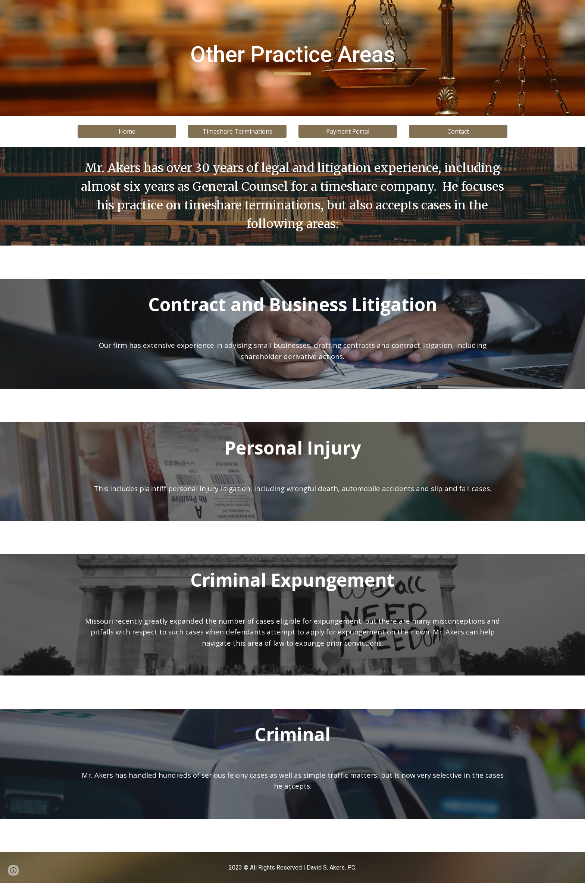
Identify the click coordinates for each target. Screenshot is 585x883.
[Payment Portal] (347, 131)
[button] (13, 870)
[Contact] (458, 131)
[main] (292, 57)
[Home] (127, 131)
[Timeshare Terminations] (237, 131)
